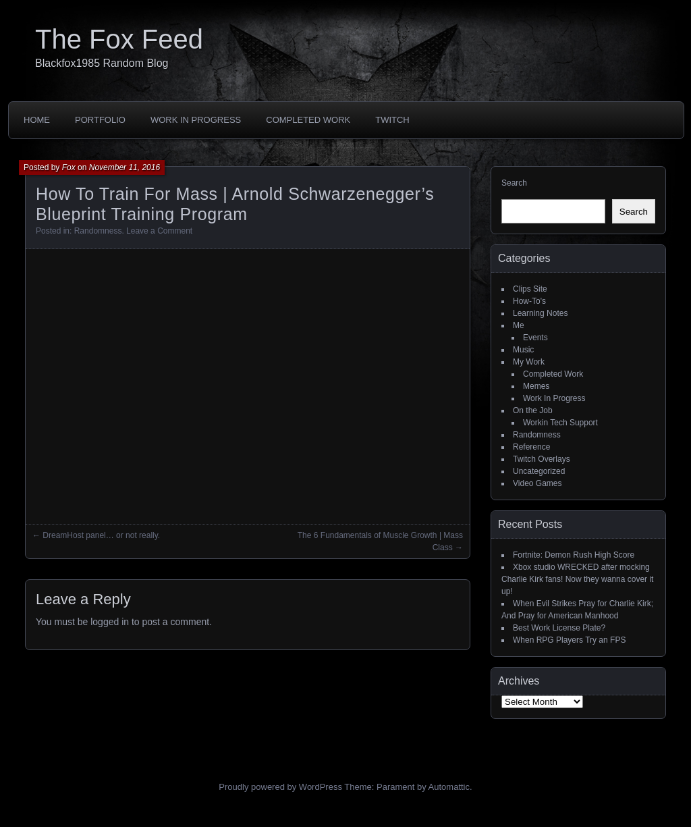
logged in (109, 621)
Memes (536, 386)
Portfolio (100, 120)
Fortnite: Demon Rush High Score (573, 555)
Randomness (98, 231)
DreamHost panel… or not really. (101, 535)
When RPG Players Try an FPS (569, 640)
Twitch (392, 120)
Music (523, 349)
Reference (531, 447)
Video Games (537, 483)
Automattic (449, 787)
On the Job (533, 410)
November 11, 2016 (124, 167)
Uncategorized (539, 471)
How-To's (529, 301)
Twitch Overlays (541, 459)
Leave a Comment (159, 231)
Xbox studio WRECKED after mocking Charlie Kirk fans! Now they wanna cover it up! (577, 579)
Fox (69, 167)
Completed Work (308, 120)
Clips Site (530, 289)
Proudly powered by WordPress (280, 787)
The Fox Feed (119, 39)
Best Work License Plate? (559, 628)
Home (37, 120)
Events (535, 337)
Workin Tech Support (560, 422)
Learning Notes (540, 313)
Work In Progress (195, 120)
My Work (529, 362)
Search (514, 183)
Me (518, 325)
